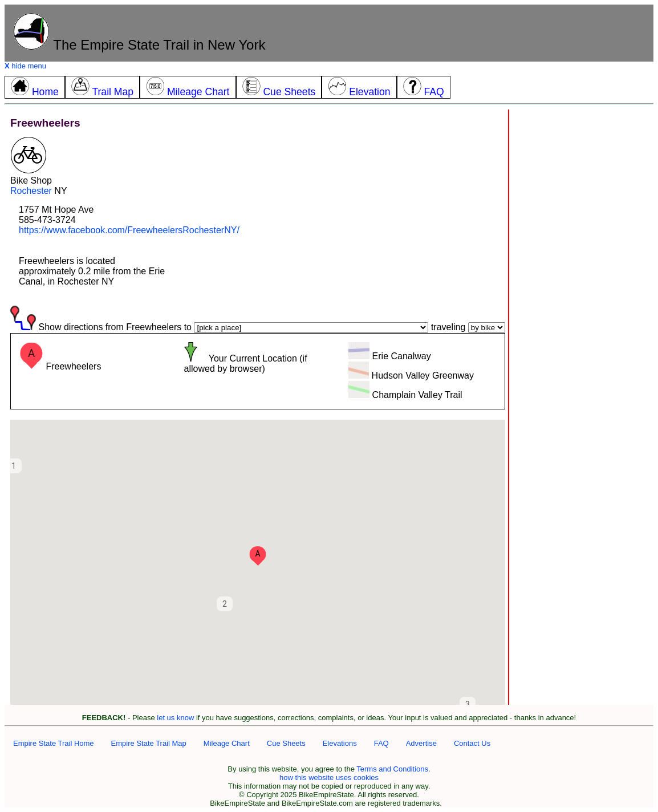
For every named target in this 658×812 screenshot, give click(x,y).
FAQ (381, 743)
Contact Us (472, 743)
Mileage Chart (227, 743)
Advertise (421, 743)
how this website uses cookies (329, 777)
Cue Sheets (286, 743)
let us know (175, 717)
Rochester (31, 191)
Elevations (340, 743)
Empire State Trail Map (148, 743)
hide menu (25, 66)
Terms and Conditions (392, 769)
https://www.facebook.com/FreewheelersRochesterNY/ (129, 230)
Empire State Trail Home (53, 743)
